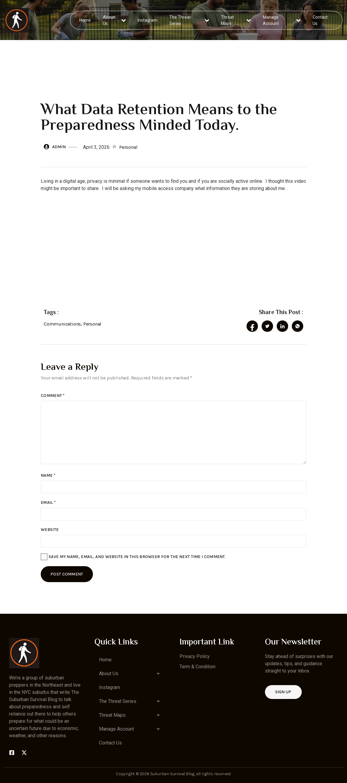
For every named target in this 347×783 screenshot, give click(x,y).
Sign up (283, 691)
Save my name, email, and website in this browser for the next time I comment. (137, 556)
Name (48, 475)
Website (50, 529)
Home (85, 19)
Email (48, 502)
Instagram (148, 19)
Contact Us (319, 20)
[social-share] (252, 326)
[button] (131, 674)
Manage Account (282, 20)
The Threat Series (189, 20)
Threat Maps (236, 20)
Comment (53, 395)
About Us (114, 20)
